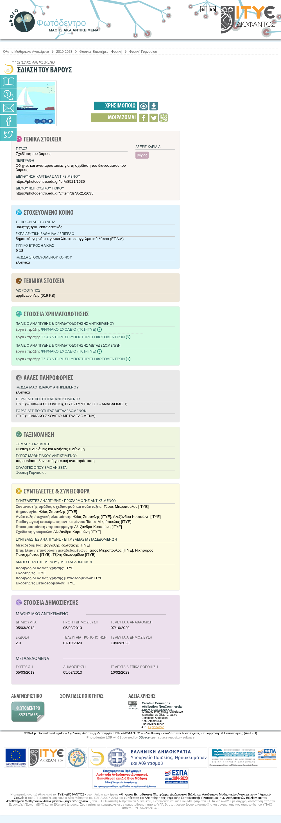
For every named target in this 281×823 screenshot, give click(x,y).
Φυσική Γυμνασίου (143, 52)
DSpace (144, 737)
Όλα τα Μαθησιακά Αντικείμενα (26, 52)
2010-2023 (64, 52)
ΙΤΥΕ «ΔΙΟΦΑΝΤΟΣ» (71, 794)
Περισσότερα (156, 727)
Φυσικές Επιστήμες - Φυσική (101, 52)
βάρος (142, 155)
